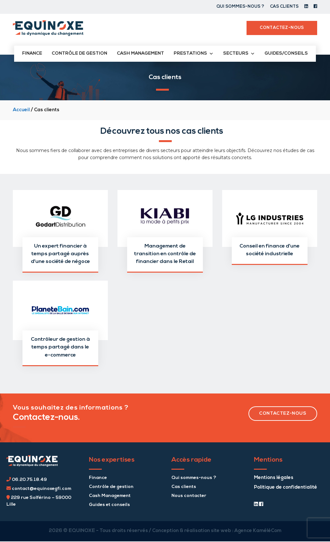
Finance (32, 53)
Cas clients (284, 7)
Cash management (140, 53)
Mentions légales (273, 477)
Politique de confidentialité (285, 487)
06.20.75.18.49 (26, 479)
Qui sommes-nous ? (240, 7)
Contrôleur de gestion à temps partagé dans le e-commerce (60, 347)
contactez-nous (282, 413)
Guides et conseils (109, 504)
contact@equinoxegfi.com (38, 488)
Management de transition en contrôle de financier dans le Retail (165, 254)
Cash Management (110, 495)
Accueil (21, 110)
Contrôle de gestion (79, 53)
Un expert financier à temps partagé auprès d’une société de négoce (60, 254)
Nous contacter (188, 495)
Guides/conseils (286, 53)
